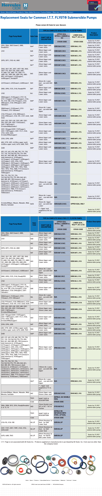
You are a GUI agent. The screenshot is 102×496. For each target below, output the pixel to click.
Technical (63, 12)
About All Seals (11, 12)
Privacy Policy (77, 484)
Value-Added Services (32, 12)
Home (3, 12)
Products (20, 12)
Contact (70, 12)
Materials (56, 12)
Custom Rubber (46, 12)
